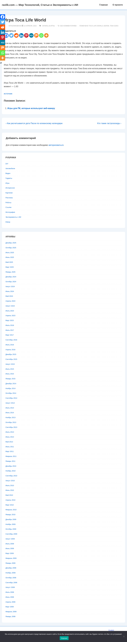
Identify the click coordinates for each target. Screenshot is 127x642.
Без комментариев (68, 26)
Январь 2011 (10, 461)
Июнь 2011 (10, 447)
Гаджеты (9, 178)
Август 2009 (10, 539)
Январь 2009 (10, 563)
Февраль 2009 (11, 558)
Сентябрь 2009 (11, 534)
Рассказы (9, 198)
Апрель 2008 (10, 602)
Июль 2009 (10, 544)
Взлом (106, 26)
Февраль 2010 (11, 510)
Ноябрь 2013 (11, 417)
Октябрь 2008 (11, 578)
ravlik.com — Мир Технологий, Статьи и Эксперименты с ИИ (40, 4)
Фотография (10, 212)
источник (8, 94)
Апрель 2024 (10, 301)
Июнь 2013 (10, 437)
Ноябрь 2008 (11, 573)
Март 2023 (10, 320)
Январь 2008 (10, 616)
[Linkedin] (21, 35)
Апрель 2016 (10, 350)
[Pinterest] (26, 35)
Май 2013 (9, 442)
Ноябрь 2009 (11, 524)
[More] (46, 35)
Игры (52, 26)
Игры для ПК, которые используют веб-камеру (31, 108)
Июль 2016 (10, 345)
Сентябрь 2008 (11, 583)
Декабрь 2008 (11, 568)
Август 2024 (10, 286)
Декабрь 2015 (11, 354)
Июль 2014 (10, 408)
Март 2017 (10, 335)
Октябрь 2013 (11, 422)
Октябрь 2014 (11, 393)
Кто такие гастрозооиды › (109, 123)
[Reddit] (16, 35)
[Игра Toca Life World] (30, 26)
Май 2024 (9, 296)
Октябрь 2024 (11, 282)
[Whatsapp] (41, 35)
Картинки (9, 193)
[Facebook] (2, 16)
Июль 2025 (10, 253)
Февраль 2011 (11, 456)
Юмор (8, 222)
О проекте (118, 5)
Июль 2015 (10, 369)
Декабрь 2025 (11, 243)
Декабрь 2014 (11, 384)
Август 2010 (10, 481)
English (111, 630)
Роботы (8, 203)
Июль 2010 (10, 485)
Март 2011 (10, 451)
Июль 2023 (10, 311)
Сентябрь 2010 (11, 476)
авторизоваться (56, 145)
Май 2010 (9, 495)
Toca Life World (96, 26)
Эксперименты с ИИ (13, 217)
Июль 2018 (10, 325)
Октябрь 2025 (11, 248)
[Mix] (36, 35)
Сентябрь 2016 (11, 340)
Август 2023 (10, 306)
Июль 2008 (10, 592)
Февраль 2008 (11, 612)
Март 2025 (10, 267)
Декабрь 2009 (11, 519)
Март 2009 (10, 553)
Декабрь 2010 (11, 466)
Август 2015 (10, 364)
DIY (7, 164)
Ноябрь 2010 (11, 471)
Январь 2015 (10, 379)
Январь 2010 (10, 515)
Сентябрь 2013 (11, 427)
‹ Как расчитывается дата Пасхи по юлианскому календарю (34, 123)
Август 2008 (10, 587)
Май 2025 (9, 262)
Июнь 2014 (10, 413)
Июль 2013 (10, 432)
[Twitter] (11, 35)
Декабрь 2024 (11, 277)
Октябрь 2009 (11, 529)
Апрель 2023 (10, 316)
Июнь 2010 (10, 490)
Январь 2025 (10, 272)
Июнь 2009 (10, 548)
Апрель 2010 (10, 500)
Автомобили (10, 168)
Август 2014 (10, 403)
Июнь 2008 (10, 597)
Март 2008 (10, 607)
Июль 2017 (10, 330)
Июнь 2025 (10, 257)
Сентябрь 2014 (11, 398)
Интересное (10, 188)
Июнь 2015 (10, 374)
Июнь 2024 (10, 291)
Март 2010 (10, 505)
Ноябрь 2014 (11, 388)
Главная (103, 5)
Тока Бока (114, 26)
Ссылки (8, 207)
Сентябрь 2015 (11, 359)
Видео (8, 173)
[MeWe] (31, 35)
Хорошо (64, 638)
